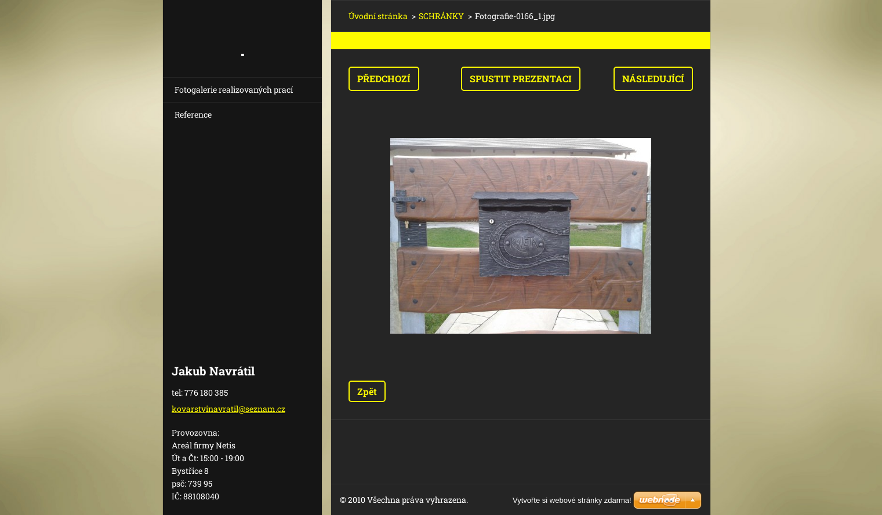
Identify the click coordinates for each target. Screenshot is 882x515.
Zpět (367, 391)
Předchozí (384, 78)
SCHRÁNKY (441, 15)
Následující (653, 78)
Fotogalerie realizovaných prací (234, 89)
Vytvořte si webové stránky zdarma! (572, 500)
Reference (193, 114)
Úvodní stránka (378, 15)
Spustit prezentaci (521, 78)
